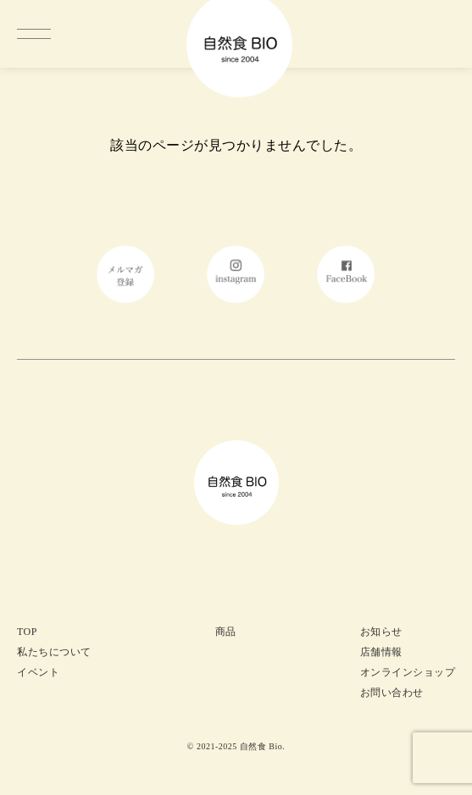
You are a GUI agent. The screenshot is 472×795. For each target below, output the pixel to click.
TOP (27, 632)
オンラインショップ (408, 672)
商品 (225, 632)
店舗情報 (381, 652)
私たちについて (54, 652)
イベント (38, 672)
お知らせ (381, 632)
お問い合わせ (392, 692)
